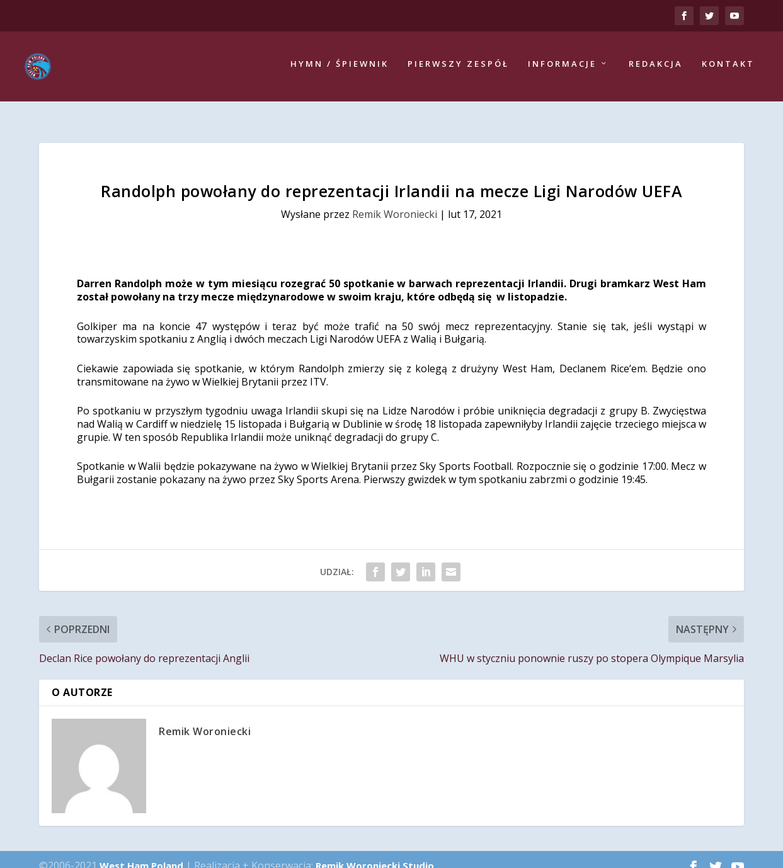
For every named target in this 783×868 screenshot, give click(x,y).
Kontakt (728, 67)
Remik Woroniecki (394, 201)
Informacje (562, 67)
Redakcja (656, 67)
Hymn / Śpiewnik (339, 67)
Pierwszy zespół (458, 67)
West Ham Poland (141, 853)
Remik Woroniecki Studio (375, 853)
